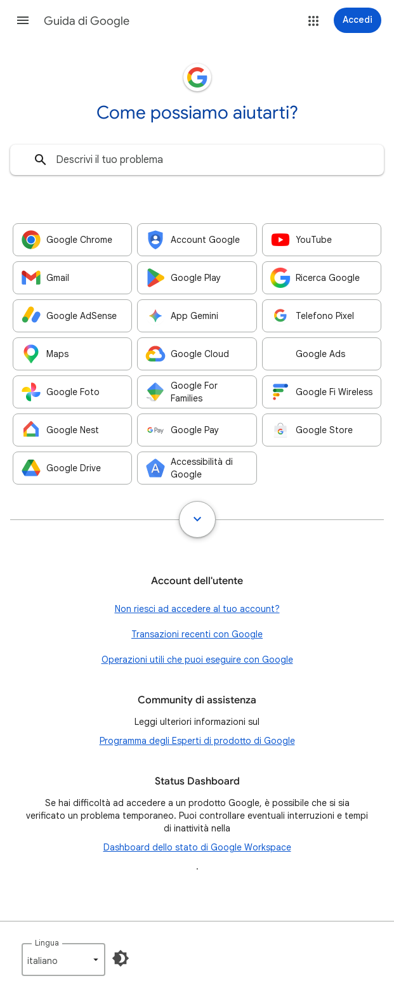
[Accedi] (357, 20)
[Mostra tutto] (197, 519)
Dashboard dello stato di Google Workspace (197, 847)
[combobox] (197, 160)
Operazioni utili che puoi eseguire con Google (197, 659)
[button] (23, 20)
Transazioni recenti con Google (197, 634)
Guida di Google (86, 21)
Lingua (47, 942)
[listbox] (63, 959)
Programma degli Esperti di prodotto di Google (197, 740)
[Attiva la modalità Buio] (120, 958)
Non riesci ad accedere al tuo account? (197, 609)
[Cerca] (40, 160)
